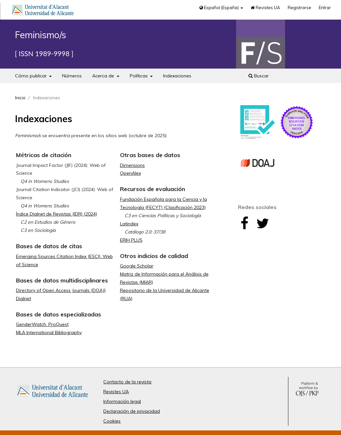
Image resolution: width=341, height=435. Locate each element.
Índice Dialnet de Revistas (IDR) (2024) (56, 214)
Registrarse (299, 7)
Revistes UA (265, 7)
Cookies (112, 421)
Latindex (129, 224)
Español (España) (219, 7)
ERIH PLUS (131, 240)
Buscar (258, 76)
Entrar (325, 7)
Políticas (139, 76)
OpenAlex (130, 173)
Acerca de (103, 76)
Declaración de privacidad (131, 411)
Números (72, 76)
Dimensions (132, 165)
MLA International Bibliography (49, 332)
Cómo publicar (31, 76)
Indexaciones (177, 76)
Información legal (122, 401)
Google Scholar (136, 266)
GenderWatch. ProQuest (42, 324)
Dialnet (23, 298)
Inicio (20, 97)
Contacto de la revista (127, 382)
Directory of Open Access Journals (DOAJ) (61, 290)
